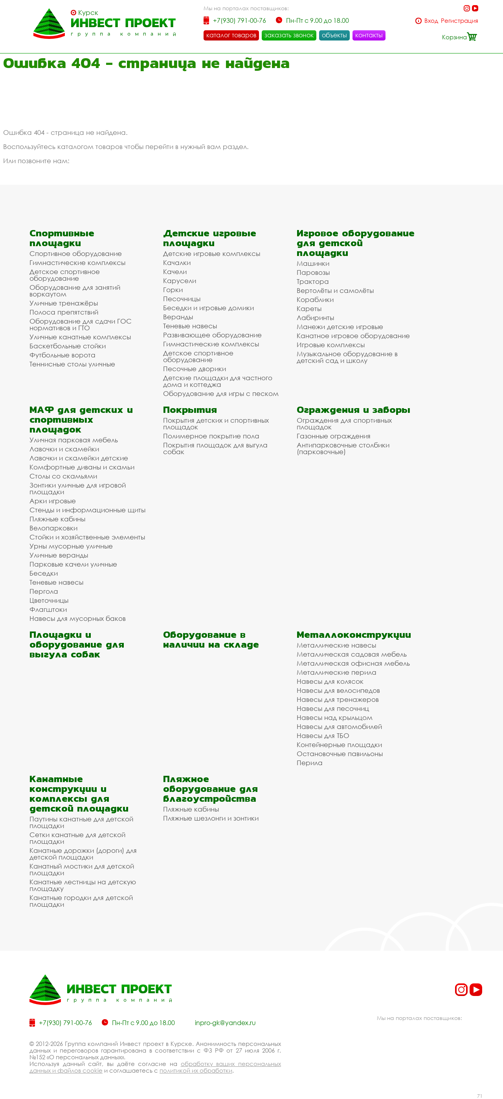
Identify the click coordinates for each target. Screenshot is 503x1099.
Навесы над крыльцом (335, 717)
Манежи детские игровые (340, 326)
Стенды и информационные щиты (87, 509)
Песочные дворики (194, 368)
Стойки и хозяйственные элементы (87, 537)
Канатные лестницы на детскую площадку (82, 885)
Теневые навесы (190, 325)
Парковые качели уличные (73, 564)
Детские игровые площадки (209, 238)
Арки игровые (52, 500)
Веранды (178, 316)
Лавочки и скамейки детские (78, 458)
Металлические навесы (336, 645)
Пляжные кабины (57, 518)
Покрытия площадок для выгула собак (215, 448)
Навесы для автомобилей (339, 726)
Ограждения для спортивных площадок (344, 423)
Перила (310, 762)
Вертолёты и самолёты (335, 290)
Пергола (43, 591)
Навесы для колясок (330, 681)
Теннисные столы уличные (72, 364)
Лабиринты (315, 317)
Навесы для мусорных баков (77, 618)
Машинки (313, 263)
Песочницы (181, 298)
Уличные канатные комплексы (80, 336)
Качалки (177, 262)
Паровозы (313, 272)
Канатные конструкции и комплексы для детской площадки (79, 793)
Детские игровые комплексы (211, 253)
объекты (334, 35)
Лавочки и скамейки (64, 448)
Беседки (43, 573)
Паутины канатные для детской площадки (81, 822)
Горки (173, 289)
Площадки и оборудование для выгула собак (76, 644)
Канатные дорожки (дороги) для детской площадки (83, 853)
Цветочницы (48, 600)
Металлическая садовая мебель (352, 654)
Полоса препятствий (63, 312)
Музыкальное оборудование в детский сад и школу (347, 357)
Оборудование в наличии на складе (211, 639)
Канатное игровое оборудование (353, 335)
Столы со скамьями (63, 476)
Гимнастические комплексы (77, 262)
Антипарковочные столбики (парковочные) (343, 448)
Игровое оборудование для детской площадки (356, 243)
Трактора (313, 281)
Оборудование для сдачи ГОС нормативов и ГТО (80, 324)
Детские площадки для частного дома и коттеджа (217, 381)
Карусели (179, 280)
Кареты (309, 308)
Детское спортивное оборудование (64, 275)
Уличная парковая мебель (73, 439)
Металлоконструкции (354, 634)
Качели (175, 271)
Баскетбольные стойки (67, 345)
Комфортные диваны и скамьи (81, 467)
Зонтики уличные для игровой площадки (77, 488)
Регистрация (459, 20)
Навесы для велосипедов (338, 690)
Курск (88, 13)
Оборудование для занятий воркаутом (74, 290)
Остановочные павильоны (340, 753)
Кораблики (315, 299)
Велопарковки (53, 528)
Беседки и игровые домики (208, 307)
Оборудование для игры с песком (221, 393)
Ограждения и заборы (353, 409)
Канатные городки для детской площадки (81, 901)
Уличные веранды (58, 555)
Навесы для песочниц (333, 708)
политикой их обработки (196, 1070)
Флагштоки (48, 609)
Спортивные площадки (61, 238)
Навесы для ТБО (323, 735)
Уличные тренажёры (63, 303)
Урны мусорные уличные (71, 546)
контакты (369, 35)
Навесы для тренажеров (338, 699)
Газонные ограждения (334, 436)
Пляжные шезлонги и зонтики (211, 818)
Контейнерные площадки (339, 744)
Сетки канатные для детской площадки (77, 838)
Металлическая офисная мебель (353, 663)
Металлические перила (336, 672)
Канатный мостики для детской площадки (81, 869)
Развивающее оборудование (212, 334)
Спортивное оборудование (75, 253)
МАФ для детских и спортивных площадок (81, 419)
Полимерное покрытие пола (211, 436)
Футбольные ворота (62, 355)
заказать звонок (289, 35)
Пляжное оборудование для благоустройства (210, 788)
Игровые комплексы (331, 344)
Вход (431, 20)
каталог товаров (231, 35)
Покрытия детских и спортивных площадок (216, 423)
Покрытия (190, 409)
